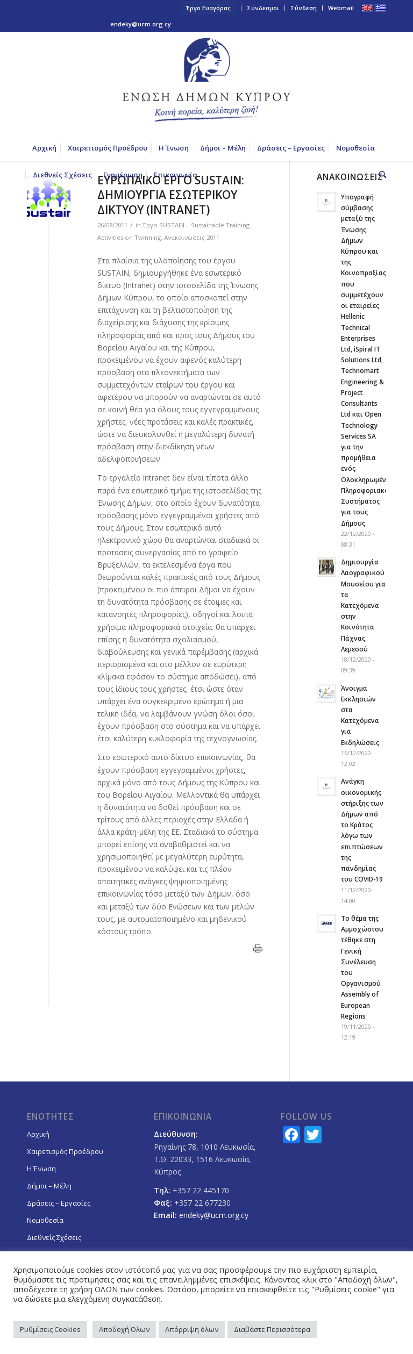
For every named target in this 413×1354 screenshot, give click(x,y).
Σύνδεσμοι (263, 8)
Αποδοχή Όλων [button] (124, 1329)
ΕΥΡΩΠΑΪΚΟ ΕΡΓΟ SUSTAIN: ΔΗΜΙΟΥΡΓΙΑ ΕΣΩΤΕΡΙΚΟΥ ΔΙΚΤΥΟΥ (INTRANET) (170, 195)
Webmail (341, 8)
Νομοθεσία (45, 1220)
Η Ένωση (41, 1168)
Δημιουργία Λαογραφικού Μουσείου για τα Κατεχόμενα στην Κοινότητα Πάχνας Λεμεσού (363, 605)
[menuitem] (208, 8)
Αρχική (38, 1134)
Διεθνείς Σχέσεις (54, 1237)
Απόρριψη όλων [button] (191, 1329)
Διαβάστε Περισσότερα (272, 1329)
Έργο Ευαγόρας (208, 8)
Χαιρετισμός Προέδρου (65, 1151)
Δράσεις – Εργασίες (58, 1203)
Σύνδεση (303, 8)
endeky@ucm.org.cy (140, 24)
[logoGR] (206, 83)
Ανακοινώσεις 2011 (191, 237)
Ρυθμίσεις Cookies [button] (50, 1329)
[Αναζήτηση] (380, 174)
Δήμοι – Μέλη (49, 1186)
